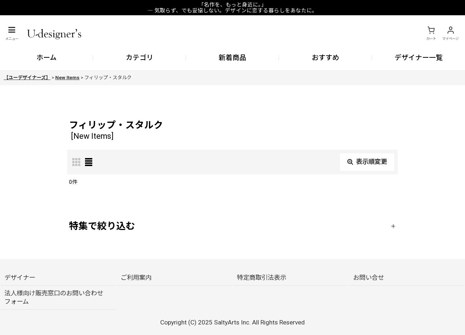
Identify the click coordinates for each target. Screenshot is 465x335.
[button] (12, 33)
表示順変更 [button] (367, 161)
